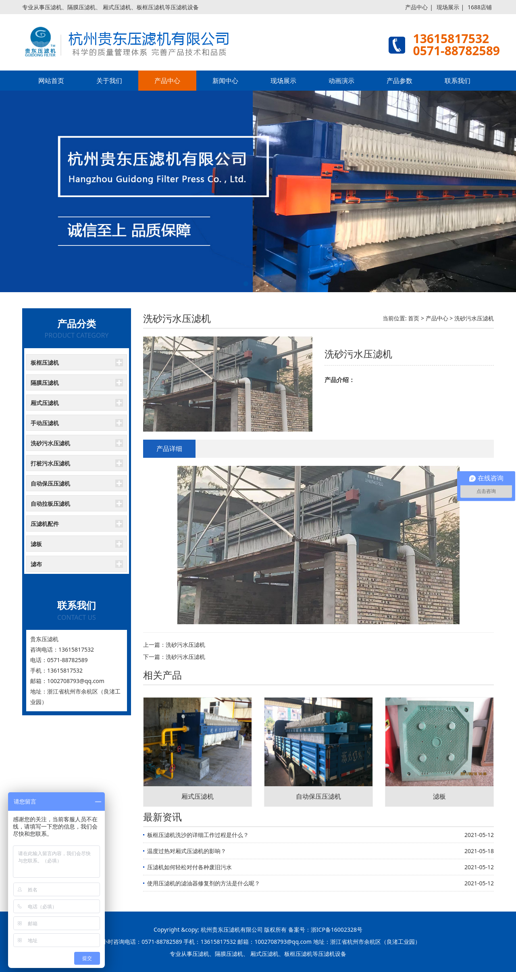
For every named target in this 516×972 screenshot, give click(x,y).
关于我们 (109, 80)
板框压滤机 (45, 362)
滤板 (36, 544)
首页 (413, 318)
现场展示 (448, 7)
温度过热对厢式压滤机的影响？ (186, 851)
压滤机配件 (45, 524)
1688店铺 (480, 7)
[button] (245, 283)
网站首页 (51, 80)
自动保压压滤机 (50, 483)
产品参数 (399, 80)
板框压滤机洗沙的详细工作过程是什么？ (198, 835)
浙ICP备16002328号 (336, 929)
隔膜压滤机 (45, 382)
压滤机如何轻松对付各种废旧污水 (189, 867)
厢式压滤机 (45, 403)
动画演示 (341, 80)
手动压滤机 (45, 423)
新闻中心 (225, 80)
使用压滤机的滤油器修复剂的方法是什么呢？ (203, 883)
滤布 (36, 564)
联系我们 (457, 80)
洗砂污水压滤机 (50, 443)
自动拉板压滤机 (50, 503)
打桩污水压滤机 (50, 463)
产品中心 (416, 7)
